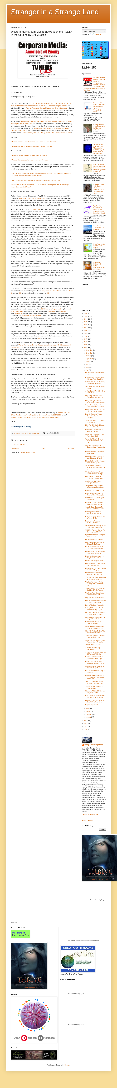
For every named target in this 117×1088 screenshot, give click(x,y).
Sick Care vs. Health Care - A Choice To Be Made (94, 543)
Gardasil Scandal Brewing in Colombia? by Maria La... (94, 667)
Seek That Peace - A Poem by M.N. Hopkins (99, 227)
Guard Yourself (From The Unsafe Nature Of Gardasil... (95, 406)
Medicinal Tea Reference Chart (95, 490)
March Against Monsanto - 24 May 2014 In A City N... (94, 557)
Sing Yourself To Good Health (94, 598)
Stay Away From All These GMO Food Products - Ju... (95, 396)
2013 (86, 721)
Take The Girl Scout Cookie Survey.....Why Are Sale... (94, 682)
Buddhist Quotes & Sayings (94, 539)
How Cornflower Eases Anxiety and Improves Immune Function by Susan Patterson (99, 168)
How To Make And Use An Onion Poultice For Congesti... (93, 416)
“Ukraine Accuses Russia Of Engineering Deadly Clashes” (31, 146)
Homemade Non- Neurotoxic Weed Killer (94, 452)
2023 (86, 322)
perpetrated (18, 313)
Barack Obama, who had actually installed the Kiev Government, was (46, 133)
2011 (86, 726)
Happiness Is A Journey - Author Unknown (93, 522)
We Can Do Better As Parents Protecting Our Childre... (95, 613)
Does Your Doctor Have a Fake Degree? (99, 246)
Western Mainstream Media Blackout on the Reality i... (94, 473)
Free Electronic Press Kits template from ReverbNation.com (83, 940)
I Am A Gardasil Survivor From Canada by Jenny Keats (95, 696)
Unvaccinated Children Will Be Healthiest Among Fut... (95, 552)
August (88, 361)
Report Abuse (87, 820)
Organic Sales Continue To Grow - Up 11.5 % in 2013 (94, 508)
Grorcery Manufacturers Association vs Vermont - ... (95, 512)
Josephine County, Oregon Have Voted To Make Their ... (95, 486)
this (20, 293)
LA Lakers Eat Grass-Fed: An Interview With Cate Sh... (94, 378)
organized (62, 311)
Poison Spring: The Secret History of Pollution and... (94, 573)
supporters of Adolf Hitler (50, 291)
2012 (86, 723)
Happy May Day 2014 (92, 705)
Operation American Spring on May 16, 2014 (95, 535)
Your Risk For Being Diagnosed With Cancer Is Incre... (95, 578)
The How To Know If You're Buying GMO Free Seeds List (94, 583)
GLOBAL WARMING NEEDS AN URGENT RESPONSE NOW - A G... (94, 677)
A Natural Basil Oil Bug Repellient (92, 648)
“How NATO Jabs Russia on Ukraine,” (32, 198)
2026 (86, 313)
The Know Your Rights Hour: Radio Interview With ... (94, 594)
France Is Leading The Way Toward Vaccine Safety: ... (94, 503)
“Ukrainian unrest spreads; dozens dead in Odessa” (29, 155)
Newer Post (15, 449)
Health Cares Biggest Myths (94, 561)
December (89, 350)
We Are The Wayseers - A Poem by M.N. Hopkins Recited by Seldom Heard (99, 209)
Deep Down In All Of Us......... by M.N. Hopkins (94, 622)
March (88, 711)
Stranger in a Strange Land (55, 12)
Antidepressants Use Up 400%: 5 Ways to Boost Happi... (95, 526)
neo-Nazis (51, 311)
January (88, 717)
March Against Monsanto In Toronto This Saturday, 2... (94, 494)
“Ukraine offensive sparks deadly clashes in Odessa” (29, 160)
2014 (86, 348)
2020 (86, 330)
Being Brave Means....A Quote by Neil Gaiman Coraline (95, 410)
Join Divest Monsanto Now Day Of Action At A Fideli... (95, 653)
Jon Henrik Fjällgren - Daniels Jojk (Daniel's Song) (94, 636)
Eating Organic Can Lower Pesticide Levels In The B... (95, 662)
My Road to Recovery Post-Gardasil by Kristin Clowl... (94, 547)
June (87, 367)
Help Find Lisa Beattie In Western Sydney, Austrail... (95, 401)
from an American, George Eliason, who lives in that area (46, 108)
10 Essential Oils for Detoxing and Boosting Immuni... (94, 382)
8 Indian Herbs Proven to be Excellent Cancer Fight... (94, 657)
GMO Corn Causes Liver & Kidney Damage (94, 430)
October (88, 356)
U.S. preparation (57, 309)
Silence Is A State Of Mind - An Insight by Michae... (95, 692)
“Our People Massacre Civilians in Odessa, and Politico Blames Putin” (36, 180)
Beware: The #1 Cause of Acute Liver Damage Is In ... (95, 564)
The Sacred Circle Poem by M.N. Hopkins (94, 687)
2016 (86, 342)
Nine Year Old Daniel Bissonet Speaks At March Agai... (95, 426)
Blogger (66, 1065)
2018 (86, 336)
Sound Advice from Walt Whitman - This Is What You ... (95, 467)
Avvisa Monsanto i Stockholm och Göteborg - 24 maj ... (94, 457)
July (87, 364)
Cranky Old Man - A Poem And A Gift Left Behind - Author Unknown (99, 127)
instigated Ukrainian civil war (32, 316)
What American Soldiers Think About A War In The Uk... (95, 641)
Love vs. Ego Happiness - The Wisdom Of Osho (95, 517)
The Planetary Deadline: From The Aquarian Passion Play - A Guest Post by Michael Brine (98, 149)
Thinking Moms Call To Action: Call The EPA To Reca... (95, 589)
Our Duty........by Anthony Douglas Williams (93, 482)
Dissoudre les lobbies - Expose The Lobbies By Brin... (95, 462)
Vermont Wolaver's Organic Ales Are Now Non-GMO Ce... (94, 440)
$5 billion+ (45, 309)
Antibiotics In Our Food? (93, 645)
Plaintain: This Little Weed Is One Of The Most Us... (94, 701)
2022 (86, 325)
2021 (86, 328)
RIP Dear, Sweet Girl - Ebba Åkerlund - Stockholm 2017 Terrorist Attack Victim (98, 189)
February (89, 714)
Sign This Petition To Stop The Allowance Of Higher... (95, 632)
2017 (86, 339)
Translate (95, 34)
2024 (86, 319)
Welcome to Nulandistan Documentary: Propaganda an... (95, 447)
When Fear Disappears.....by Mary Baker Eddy (94, 435)
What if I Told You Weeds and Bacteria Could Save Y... (94, 627)
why (55, 117)
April (87, 708)
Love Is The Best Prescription (94, 605)
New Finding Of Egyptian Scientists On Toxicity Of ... (95, 477)
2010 (86, 729)
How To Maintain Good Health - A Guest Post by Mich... (95, 601)
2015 (86, 345)
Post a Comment (19, 444)
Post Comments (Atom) (27, 452)
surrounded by (35, 209)
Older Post (70, 449)
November (89, 353)
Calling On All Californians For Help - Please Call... (95, 618)
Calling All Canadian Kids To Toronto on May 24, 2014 (94, 608)
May (87, 370)
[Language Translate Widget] (94, 31)
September (89, 359)
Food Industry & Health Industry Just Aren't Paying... (95, 569)
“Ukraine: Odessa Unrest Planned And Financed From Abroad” (33, 142)
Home (43, 449)
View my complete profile (90, 814)
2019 (86, 333)
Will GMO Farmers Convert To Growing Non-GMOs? (95, 531)
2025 (86, 316)
